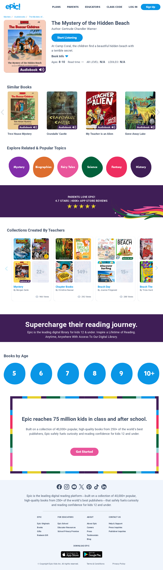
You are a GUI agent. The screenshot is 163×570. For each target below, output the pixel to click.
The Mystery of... (36, 17)
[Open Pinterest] (89, 486)
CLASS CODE (114, 7)
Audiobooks (19, 17)
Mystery (7, 17)
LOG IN (133, 7)
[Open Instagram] (66, 486)
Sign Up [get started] (150, 7)
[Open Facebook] (59, 486)
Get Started (84, 452)
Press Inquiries (115, 527)
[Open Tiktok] (96, 486)
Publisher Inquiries (117, 531)
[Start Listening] (67, 38)
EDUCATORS (92, 7)
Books (40, 527)
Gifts (39, 531)
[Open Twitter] (81, 486)
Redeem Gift (42, 535)
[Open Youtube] (74, 486)
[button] (31, 268)
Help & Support (115, 523)
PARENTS (73, 7)
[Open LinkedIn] (104, 486)
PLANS (56, 7)
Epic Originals (43, 523)
